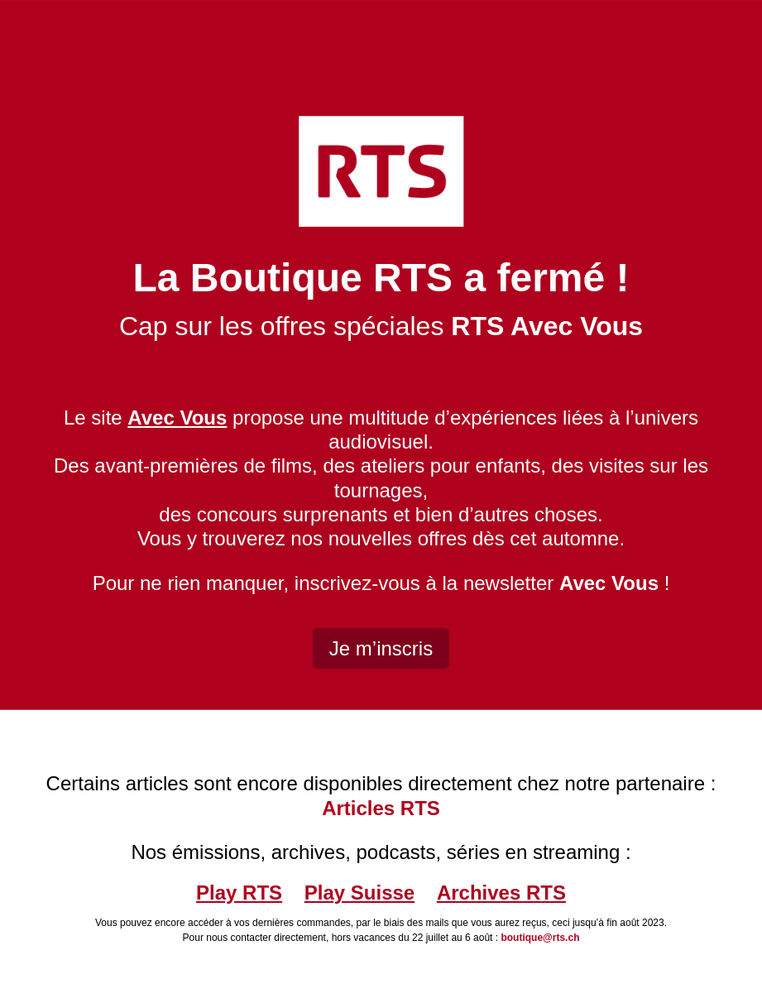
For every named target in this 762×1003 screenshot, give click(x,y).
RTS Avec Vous (547, 326)
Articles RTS (381, 808)
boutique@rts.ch (540, 937)
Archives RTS (501, 892)
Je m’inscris (381, 648)
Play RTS (239, 892)
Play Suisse (359, 892)
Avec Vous (609, 583)
